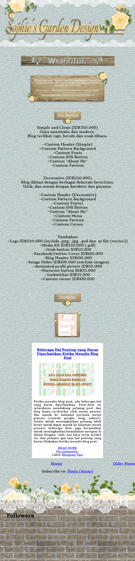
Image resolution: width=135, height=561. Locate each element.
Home (56, 463)
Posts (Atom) (80, 471)
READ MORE (67, 448)
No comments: (67, 451)
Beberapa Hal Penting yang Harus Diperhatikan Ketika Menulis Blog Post (67, 354)
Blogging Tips (72, 454)
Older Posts (124, 463)
